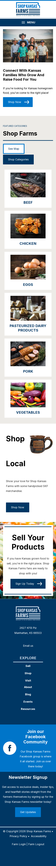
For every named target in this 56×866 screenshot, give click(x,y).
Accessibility (38, 836)
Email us (28, 645)
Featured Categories (15, 126)
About (28, 687)
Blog (28, 694)
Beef (28, 202)
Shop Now (14, 102)
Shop (28, 673)
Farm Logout (36, 844)
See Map (13, 148)
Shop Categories (18, 159)
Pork (28, 371)
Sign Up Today (25, 583)
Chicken (28, 243)
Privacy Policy (18, 836)
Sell (28, 666)
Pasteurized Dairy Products (28, 328)
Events (28, 701)
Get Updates (28, 812)
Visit (28, 680)
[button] (28, 45)
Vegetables (28, 412)
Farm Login (19, 844)
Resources (28, 709)
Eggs (28, 284)
